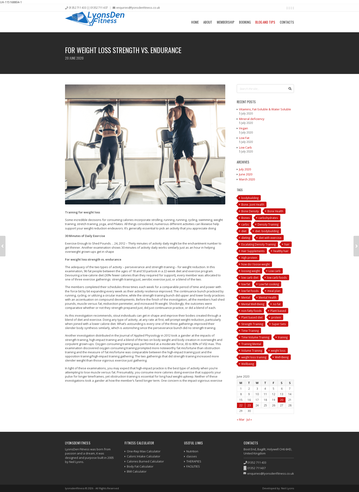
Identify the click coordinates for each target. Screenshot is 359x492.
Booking (245, 21)
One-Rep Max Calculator (143, 451)
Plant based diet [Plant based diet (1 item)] (252, 317)
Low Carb (245, 147)
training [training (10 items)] (283, 337)
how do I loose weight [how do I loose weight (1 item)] (255, 264)
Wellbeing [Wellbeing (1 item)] (247, 364)
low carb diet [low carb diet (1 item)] (249, 277)
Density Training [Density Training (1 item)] (268, 224)
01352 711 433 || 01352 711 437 (88, 7)
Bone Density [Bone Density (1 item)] (250, 211)
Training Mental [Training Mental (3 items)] (251, 344)
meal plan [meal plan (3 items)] (273, 291)
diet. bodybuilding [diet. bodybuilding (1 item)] (267, 231)
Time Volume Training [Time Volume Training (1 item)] (255, 337)
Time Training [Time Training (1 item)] (250, 330)
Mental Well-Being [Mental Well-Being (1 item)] (252, 304)
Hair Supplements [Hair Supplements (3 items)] (253, 251)
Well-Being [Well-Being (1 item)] (281, 357)
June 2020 (245, 174)
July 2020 (245, 169)
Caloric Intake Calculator (143, 456)
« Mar (241, 419)
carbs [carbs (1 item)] (245, 224)
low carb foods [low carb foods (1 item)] (277, 277)
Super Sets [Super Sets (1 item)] (279, 324)
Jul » (249, 419)
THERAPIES (193, 461)
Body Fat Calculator (140, 466)
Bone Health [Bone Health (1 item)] (275, 211)
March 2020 (247, 179)
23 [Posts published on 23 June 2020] (249, 405)
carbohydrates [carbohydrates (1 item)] (268, 218)
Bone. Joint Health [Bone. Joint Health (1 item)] (252, 204)
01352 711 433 (256, 462)
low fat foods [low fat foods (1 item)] (250, 291)
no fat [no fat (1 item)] (276, 304)
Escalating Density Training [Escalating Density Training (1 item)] (258, 244)
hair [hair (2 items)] (286, 244)
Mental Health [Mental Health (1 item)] (267, 297)
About (207, 21)
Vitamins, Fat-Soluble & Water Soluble (265, 109)
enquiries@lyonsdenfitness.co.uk (138, 7)
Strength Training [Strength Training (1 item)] (252, 324)
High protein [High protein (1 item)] (249, 257)
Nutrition (192, 451)
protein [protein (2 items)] (276, 317)
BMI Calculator (137, 471)
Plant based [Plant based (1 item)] (278, 311)
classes (191, 456)
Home (195, 21)
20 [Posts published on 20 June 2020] (281, 400)
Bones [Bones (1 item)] (245, 218)
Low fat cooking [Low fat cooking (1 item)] (269, 284)
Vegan (243, 128)
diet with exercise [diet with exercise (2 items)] (270, 237)
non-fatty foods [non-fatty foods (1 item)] (251, 311)
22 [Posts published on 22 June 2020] (240, 405)
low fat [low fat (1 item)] (245, 284)
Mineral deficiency (251, 119)
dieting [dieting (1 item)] (245, 237)
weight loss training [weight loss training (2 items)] (253, 357)
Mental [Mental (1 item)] (245, 297)
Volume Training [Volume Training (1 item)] (251, 350)
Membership (225, 21)
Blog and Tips (265, 21)
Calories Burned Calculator (145, 461)
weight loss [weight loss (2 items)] (278, 350)
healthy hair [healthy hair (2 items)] (280, 251)
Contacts (287, 21)
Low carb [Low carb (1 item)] (274, 271)
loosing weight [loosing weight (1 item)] (250, 271)
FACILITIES (193, 466)
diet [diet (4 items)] (243, 231)
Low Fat (244, 138)
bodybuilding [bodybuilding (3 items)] (249, 198)
